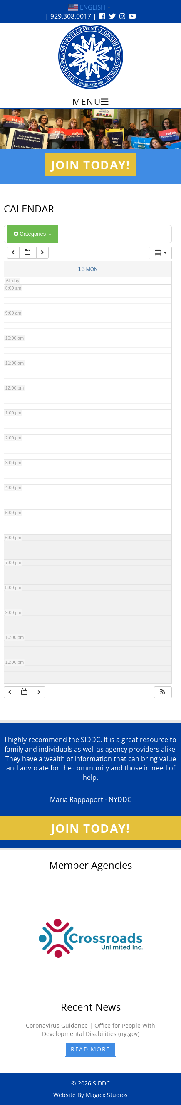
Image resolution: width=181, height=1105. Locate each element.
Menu (90, 101)
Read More (90, 1049)
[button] (162, 692)
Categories (33, 234)
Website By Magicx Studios (90, 1095)
